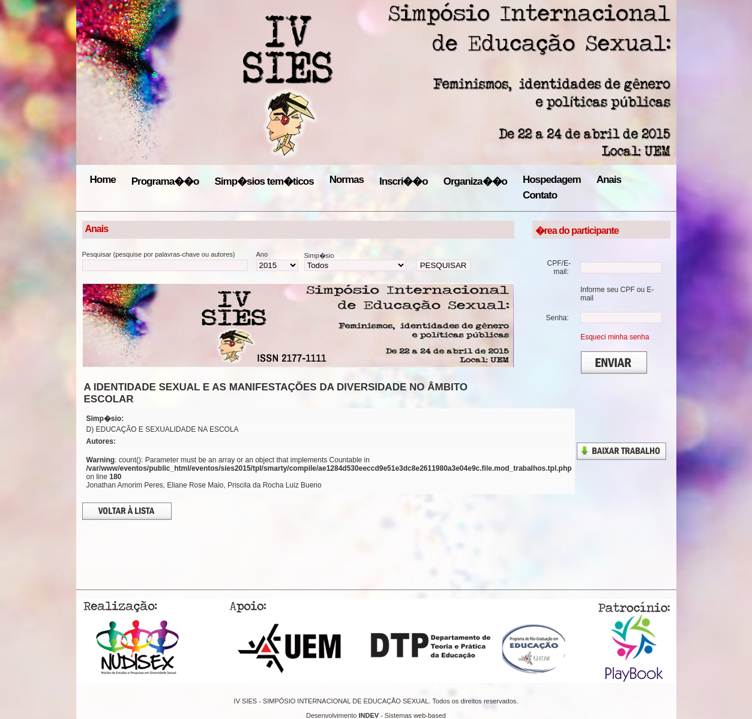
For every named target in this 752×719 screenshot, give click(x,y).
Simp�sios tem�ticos (263, 181)
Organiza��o (475, 181)
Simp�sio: (105, 418)
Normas (346, 179)
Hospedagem (552, 179)
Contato (540, 195)
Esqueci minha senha (614, 337)
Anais (609, 179)
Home (103, 179)
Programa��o (165, 181)
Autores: (101, 441)
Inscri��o (403, 181)
